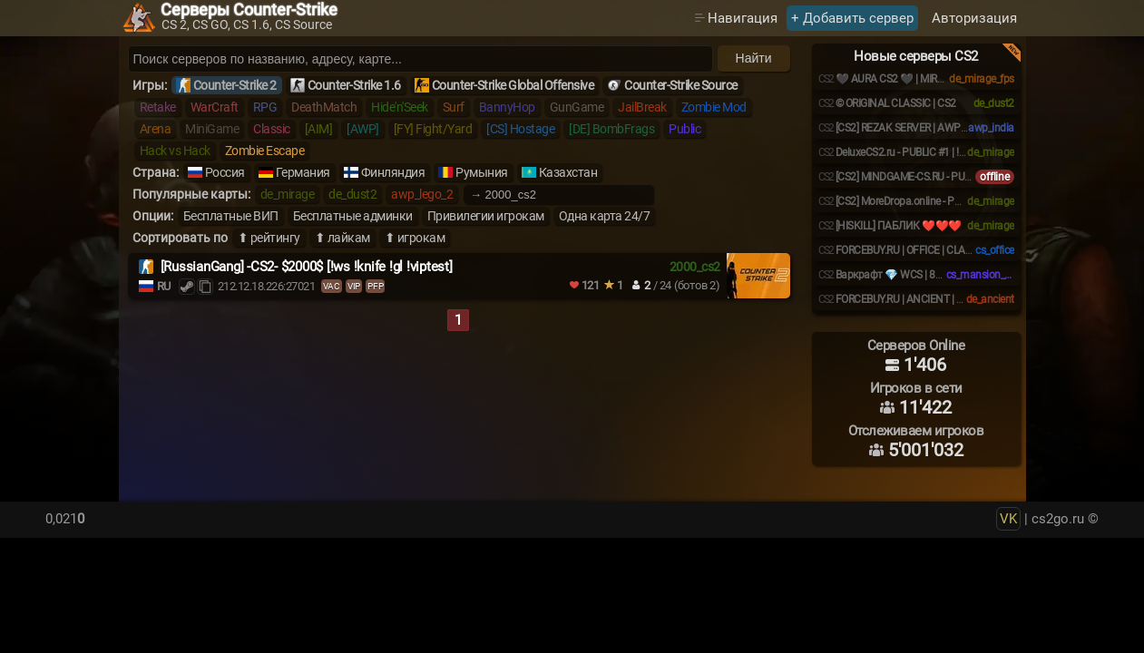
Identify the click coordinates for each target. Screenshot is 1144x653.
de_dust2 (352, 194)
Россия (225, 172)
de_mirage (287, 194)
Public (684, 129)
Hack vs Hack (175, 150)
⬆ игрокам (415, 237)
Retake (158, 107)
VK (1008, 519)
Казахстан (568, 172)
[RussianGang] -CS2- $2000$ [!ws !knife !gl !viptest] (307, 266)
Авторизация (974, 18)
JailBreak (642, 107)
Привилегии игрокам (485, 216)
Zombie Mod (714, 107)
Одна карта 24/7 (604, 216)
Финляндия (393, 172)
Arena (155, 129)
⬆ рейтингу (269, 237)
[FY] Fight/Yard (433, 129)
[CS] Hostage (520, 129)
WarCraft (215, 107)
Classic (271, 129)
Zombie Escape (265, 150)
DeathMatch (324, 107)
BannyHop (507, 107)
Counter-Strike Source (681, 85)
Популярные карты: (191, 194)
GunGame (577, 107)
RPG (265, 107)
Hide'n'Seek (399, 107)
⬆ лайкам (342, 237)
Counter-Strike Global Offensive (513, 85)
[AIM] (319, 129)
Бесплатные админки (353, 216)
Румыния (481, 172)
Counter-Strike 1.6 (354, 85)
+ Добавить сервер (852, 18)
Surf (453, 107)
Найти (754, 58)
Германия (303, 172)
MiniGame (212, 129)
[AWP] (363, 129)
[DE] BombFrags (611, 129)
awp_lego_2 (422, 194)
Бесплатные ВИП (231, 216)
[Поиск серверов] (420, 59)
